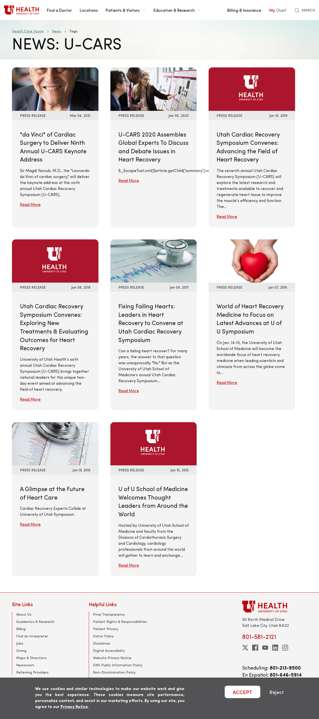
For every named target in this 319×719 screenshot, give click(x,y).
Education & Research (177, 10)
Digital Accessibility (109, 650)
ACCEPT (242, 692)
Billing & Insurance (244, 10)
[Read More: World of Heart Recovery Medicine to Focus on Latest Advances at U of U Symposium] (252, 260)
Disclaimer (101, 643)
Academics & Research (35, 621)
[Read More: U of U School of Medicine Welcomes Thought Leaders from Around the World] (153, 443)
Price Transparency (109, 614)
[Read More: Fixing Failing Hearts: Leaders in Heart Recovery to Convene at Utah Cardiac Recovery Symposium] (153, 260)
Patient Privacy (105, 628)
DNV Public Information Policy (117, 665)
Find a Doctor (59, 10)
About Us (23, 614)
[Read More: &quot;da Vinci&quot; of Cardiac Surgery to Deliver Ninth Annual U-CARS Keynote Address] (55, 88)
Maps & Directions (31, 657)
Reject (276, 692)
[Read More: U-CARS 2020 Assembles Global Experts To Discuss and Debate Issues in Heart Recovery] (153, 88)
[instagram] (285, 648)
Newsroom (25, 665)
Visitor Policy (103, 636)
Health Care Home (28, 31)
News (56, 31)
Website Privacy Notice (112, 657)
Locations (89, 10)
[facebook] (255, 648)
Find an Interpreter (32, 636)
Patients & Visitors (126, 10)
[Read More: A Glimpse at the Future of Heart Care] (55, 443)
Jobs (19, 643)
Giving (21, 650)
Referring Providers (32, 672)
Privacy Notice (74, 706)
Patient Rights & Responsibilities (120, 621)
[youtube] (265, 648)
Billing (21, 628)
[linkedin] (275, 648)
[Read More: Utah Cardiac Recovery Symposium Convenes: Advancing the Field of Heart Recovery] (252, 88)
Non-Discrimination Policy (114, 672)
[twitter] (245, 648)
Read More (30, 204)
